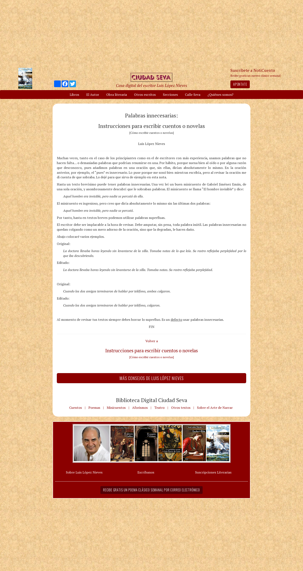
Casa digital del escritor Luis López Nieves (151, 85)
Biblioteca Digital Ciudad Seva (151, 400)
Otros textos (180, 407)
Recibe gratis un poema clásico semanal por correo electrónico (151, 489)
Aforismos (140, 407)
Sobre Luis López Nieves (84, 472)
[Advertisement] (151, 33)
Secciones (170, 94)
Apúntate (240, 84)
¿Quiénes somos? (220, 94)
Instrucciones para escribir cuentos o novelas (151, 350)
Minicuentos (116, 407)
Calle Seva (192, 94)
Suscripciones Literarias (213, 472)
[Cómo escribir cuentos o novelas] (151, 357)
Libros (74, 94)
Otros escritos (145, 94)
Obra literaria (116, 94)
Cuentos (75, 407)
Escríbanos (145, 472)
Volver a (151, 341)
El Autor (92, 94)
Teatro (159, 407)
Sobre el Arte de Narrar (215, 407)
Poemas (94, 407)
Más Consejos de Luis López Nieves (152, 378)
